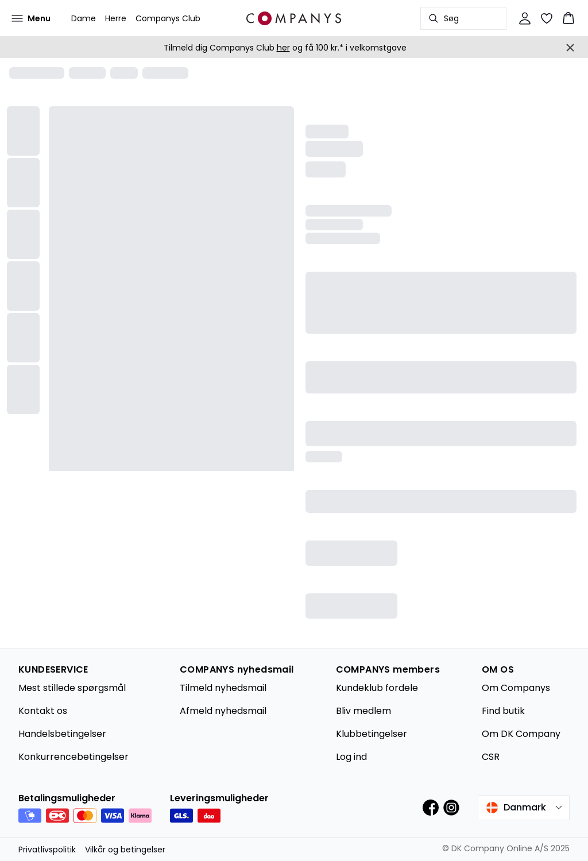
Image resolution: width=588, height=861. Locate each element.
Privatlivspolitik (47, 849)
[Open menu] (31, 18)
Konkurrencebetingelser (73, 756)
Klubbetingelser (371, 733)
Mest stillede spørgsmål (72, 687)
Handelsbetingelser (62, 733)
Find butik (503, 710)
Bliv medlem (363, 710)
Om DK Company (521, 733)
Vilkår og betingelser (125, 849)
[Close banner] (570, 47)
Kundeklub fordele (377, 687)
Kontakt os (42, 710)
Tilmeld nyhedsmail (223, 687)
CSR (491, 756)
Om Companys (516, 687)
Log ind (351, 756)
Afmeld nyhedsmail (223, 710)
